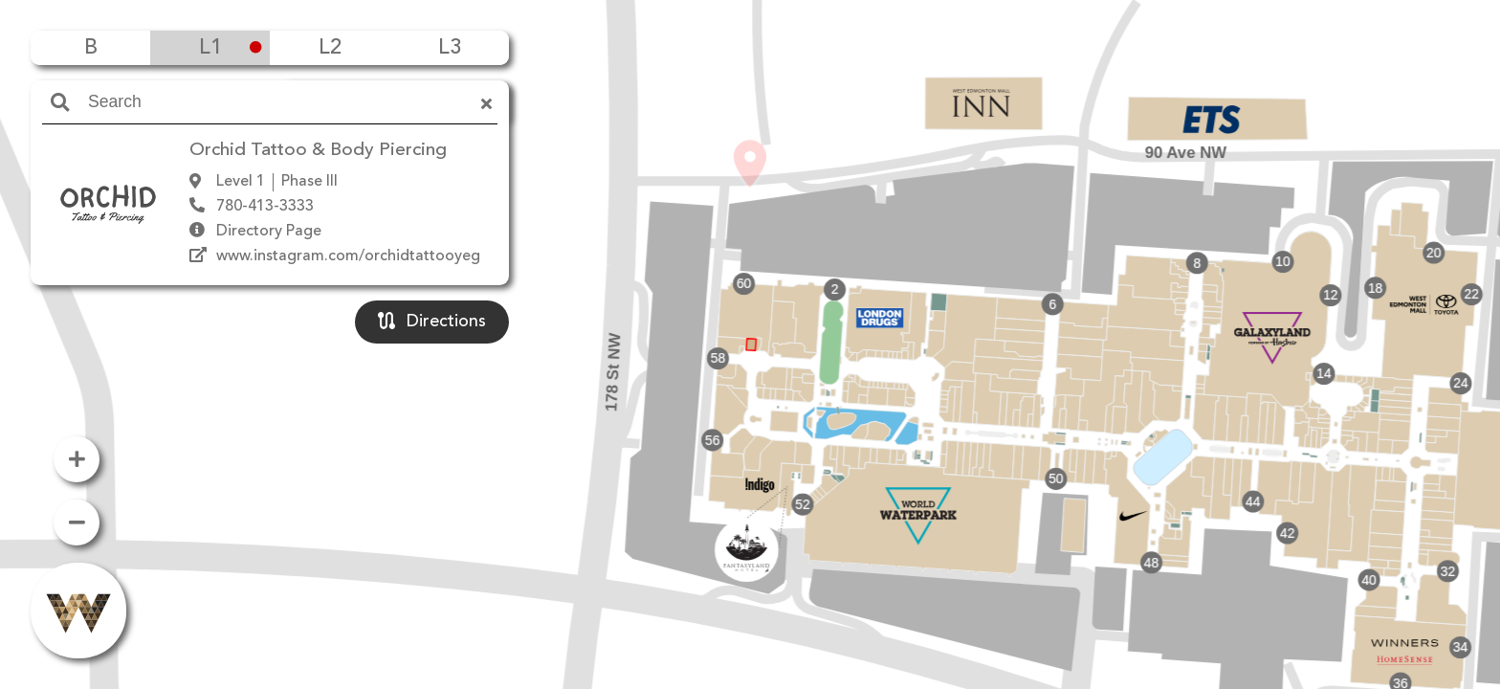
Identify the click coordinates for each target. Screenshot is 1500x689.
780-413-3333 (265, 206)
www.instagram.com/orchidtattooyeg (348, 256)
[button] (750, 316)
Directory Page (268, 231)
